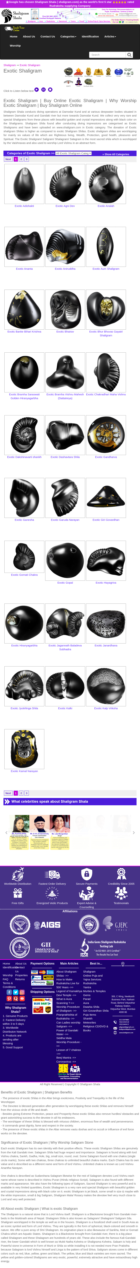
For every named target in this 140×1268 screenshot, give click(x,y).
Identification (90, 36)
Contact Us (47, 36)
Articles (110, 36)
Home (14, 36)
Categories (69, 36)
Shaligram (9, 65)
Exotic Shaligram (30, 65)
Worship (15, 45)
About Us (29, 36)
